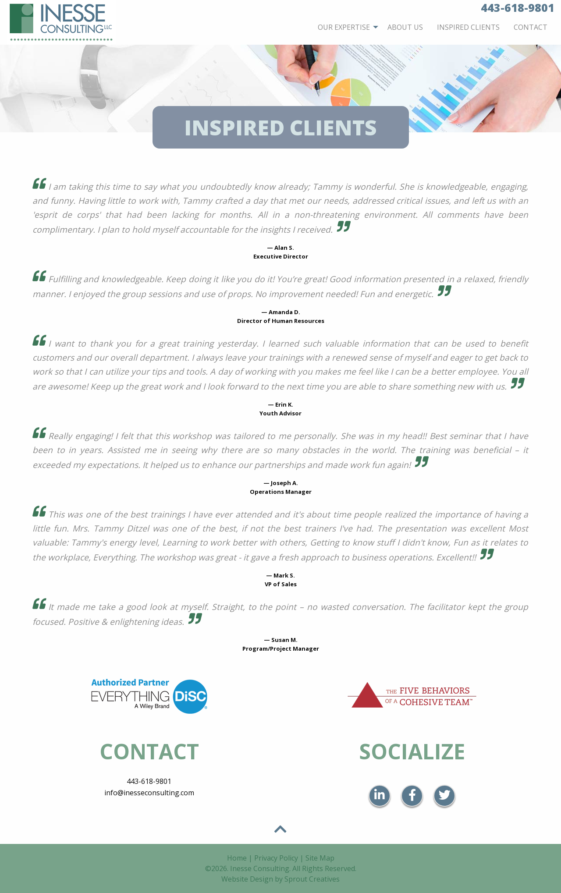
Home (237, 858)
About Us (405, 27)
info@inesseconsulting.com (149, 792)
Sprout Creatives (312, 879)
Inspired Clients (468, 27)
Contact (530, 27)
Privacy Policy (276, 858)
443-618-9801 (149, 781)
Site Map (319, 858)
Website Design (247, 879)
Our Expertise (344, 27)
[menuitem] (345, 27)
